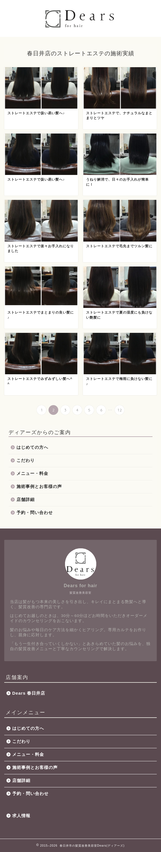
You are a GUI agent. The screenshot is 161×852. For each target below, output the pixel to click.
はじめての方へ (32, 447)
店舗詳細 (25, 499)
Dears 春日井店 (28, 693)
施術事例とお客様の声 (39, 486)
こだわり (25, 460)
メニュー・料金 (32, 473)
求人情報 (21, 815)
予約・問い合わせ (34, 512)
